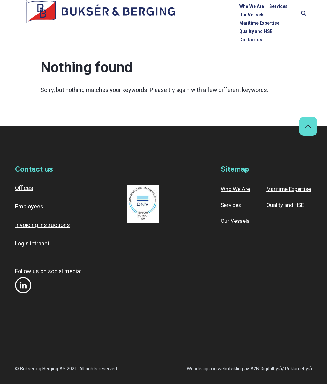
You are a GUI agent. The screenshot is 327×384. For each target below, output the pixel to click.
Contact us (285, 15)
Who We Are (118, 15)
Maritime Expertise (210, 15)
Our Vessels (172, 15)
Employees (29, 206)
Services (145, 15)
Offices (24, 187)
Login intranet (32, 243)
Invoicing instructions (42, 225)
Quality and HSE (252, 15)
